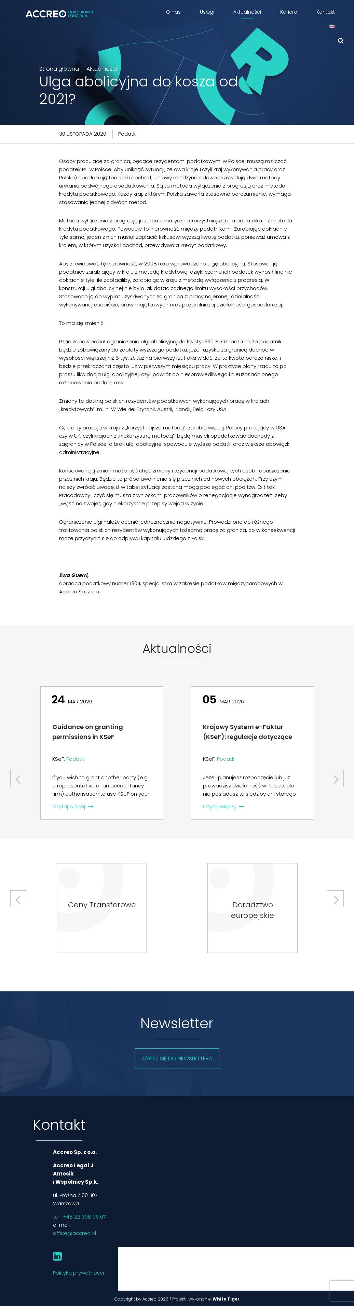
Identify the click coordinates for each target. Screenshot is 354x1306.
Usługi (207, 12)
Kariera (288, 12)
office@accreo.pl (74, 1233)
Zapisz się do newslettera (177, 1058)
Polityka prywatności (78, 1272)
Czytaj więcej (73, 806)
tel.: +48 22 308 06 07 (79, 1216)
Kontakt (325, 12)
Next (335, 776)
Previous (19, 776)
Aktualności (247, 12)
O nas (173, 12)
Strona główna (59, 69)
